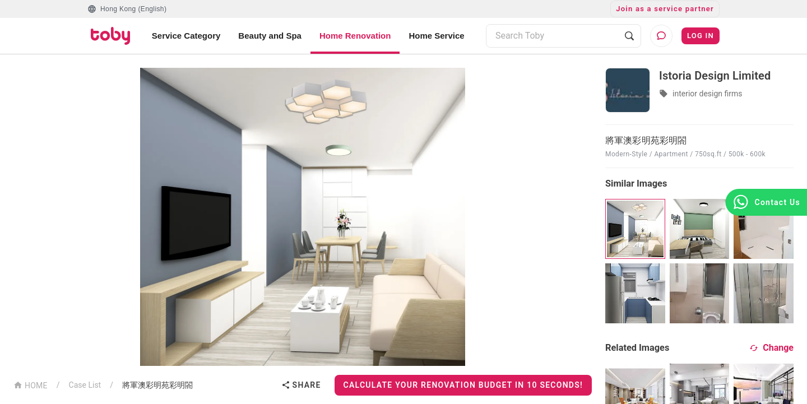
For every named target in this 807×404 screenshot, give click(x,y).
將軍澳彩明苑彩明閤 (157, 384)
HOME (30, 384)
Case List (85, 384)
